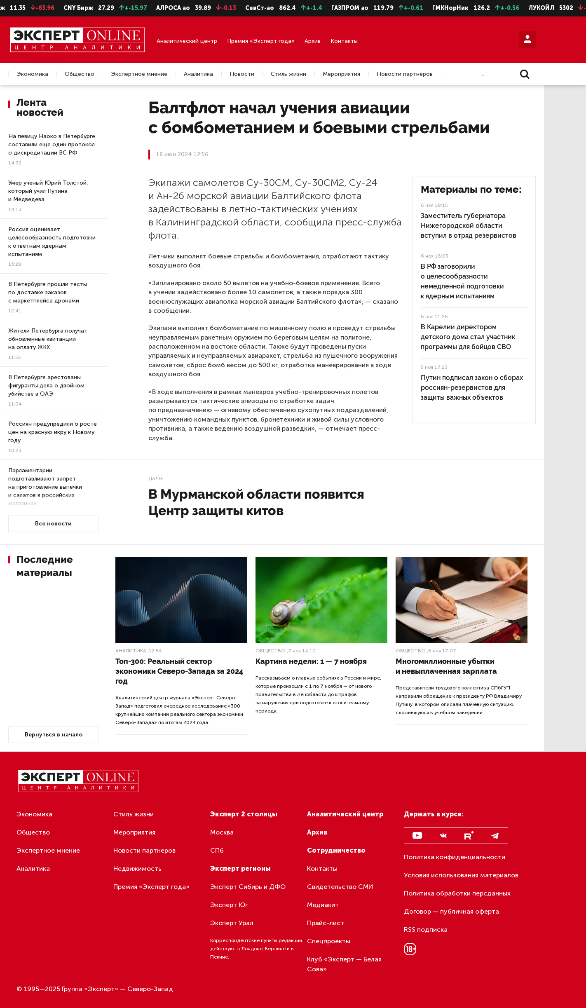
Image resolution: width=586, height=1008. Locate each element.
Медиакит (323, 905)
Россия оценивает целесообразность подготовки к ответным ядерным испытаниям (52, 242)
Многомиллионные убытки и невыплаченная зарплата (446, 666)
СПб (217, 850)
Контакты (344, 41)
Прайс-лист (325, 923)
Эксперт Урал (231, 923)
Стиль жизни (288, 74)
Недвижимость (137, 868)
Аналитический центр (187, 41)
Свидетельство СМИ (340, 887)
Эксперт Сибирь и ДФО (248, 887)
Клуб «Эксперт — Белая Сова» (344, 964)
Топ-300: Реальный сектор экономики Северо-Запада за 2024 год (179, 671)
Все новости (53, 523)
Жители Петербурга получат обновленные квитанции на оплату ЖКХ (47, 339)
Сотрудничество (336, 850)
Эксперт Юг (229, 905)
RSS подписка (426, 929)
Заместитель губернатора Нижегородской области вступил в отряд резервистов (468, 225)
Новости (242, 74)
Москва (222, 832)
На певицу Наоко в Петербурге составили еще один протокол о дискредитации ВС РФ (51, 144)
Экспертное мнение (139, 74)
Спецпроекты (328, 941)
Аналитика (198, 74)
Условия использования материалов (461, 875)
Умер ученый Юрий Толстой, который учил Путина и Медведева (48, 191)
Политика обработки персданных (457, 893)
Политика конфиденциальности (454, 857)
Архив (313, 41)
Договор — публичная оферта (451, 911)
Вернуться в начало (53, 734)
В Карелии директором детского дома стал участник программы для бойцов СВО (468, 337)
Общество (79, 74)
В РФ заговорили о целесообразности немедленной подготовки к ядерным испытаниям (462, 281)
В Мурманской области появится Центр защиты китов (256, 502)
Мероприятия (341, 74)
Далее (156, 478)
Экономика (32, 74)
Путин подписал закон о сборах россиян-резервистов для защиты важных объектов (472, 387)
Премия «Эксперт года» (261, 41)
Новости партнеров (405, 74)
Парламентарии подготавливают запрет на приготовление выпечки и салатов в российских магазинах (45, 487)
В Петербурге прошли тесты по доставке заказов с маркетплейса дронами (47, 292)
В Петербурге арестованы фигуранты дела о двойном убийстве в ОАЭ (46, 385)
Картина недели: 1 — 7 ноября (311, 661)
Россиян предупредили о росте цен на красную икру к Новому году (52, 432)
